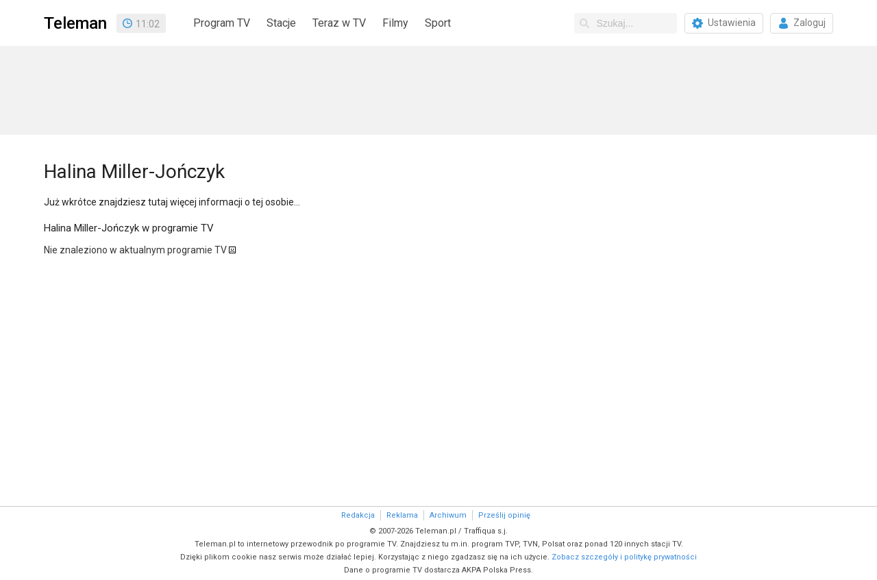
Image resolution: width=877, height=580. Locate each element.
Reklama (402, 515)
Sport (438, 22)
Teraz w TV (339, 22)
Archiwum (448, 515)
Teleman (75, 23)
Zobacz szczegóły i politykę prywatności (624, 557)
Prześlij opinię (504, 515)
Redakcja (358, 515)
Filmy (395, 22)
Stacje (281, 22)
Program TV (221, 22)
